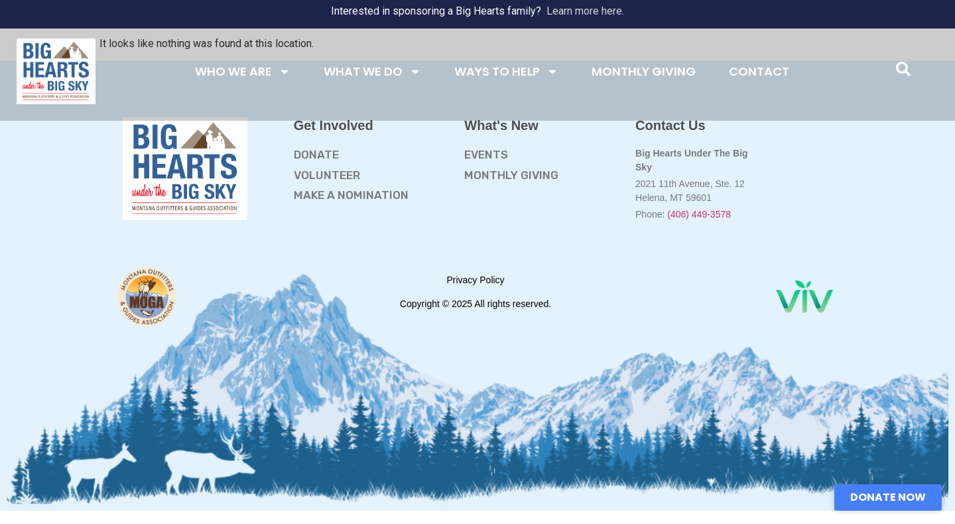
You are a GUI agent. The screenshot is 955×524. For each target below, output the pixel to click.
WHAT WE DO (372, 71)
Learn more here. (585, 11)
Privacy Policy (475, 280)
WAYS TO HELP (506, 71)
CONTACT (759, 71)
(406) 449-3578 (699, 214)
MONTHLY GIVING (644, 71)
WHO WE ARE (242, 71)
